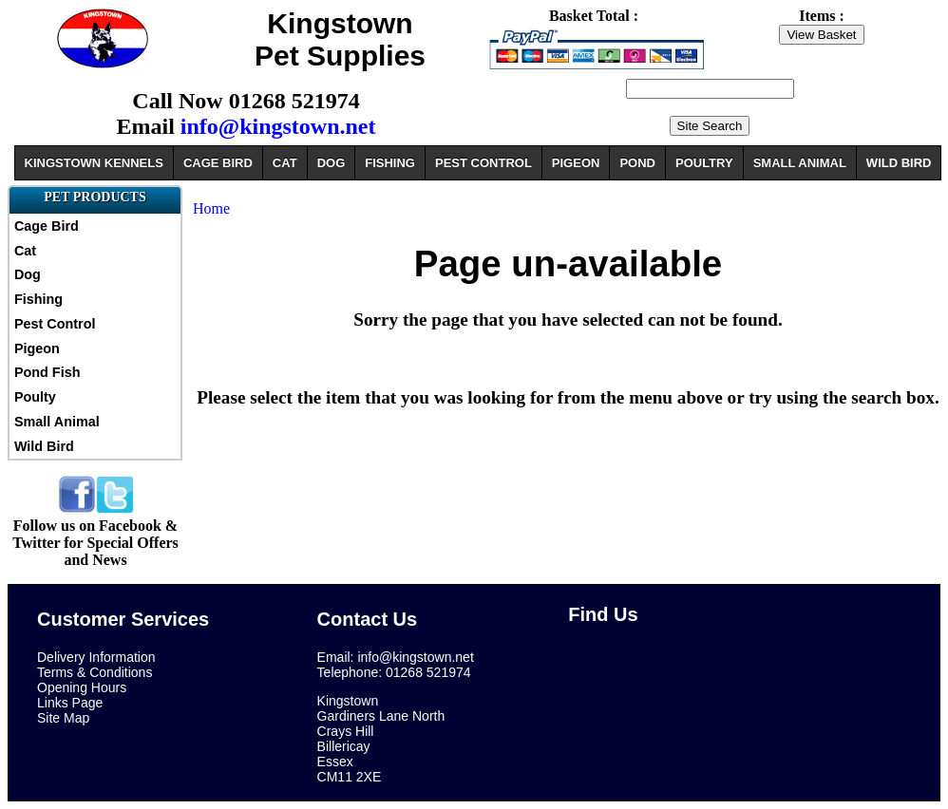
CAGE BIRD (218, 163)
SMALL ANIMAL (799, 163)
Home (211, 208)
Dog (27, 274)
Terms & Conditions (94, 672)
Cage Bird (46, 226)
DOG (331, 163)
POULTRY (704, 163)
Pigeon (37, 348)
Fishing (38, 299)
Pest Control (55, 323)
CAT (285, 163)
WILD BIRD (899, 163)
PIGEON (576, 163)
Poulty (35, 396)
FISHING (390, 163)
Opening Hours (81, 687)
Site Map (63, 717)
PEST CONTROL (483, 163)
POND (637, 163)
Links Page (70, 702)
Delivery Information (96, 657)
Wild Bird (44, 446)
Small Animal (57, 421)
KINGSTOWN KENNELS (94, 163)
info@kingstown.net (278, 126)
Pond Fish (47, 372)
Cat (25, 250)
